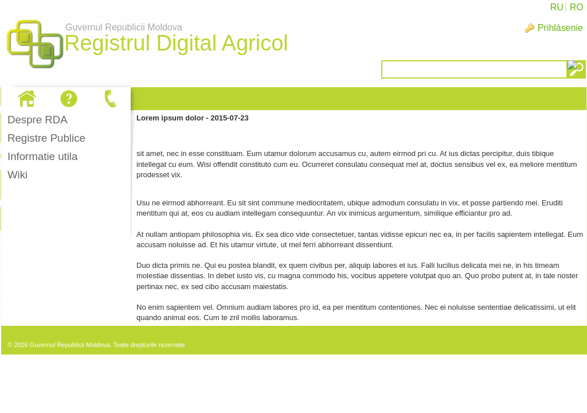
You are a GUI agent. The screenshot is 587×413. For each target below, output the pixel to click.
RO (577, 7)
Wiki (17, 175)
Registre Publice (46, 138)
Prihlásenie (560, 28)
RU (556, 7)
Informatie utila (42, 156)
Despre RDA (37, 120)
